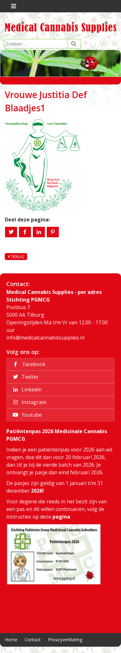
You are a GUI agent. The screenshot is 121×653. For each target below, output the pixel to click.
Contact (33, 640)
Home (11, 640)
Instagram (28, 402)
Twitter (25, 376)
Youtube (26, 414)
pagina (61, 516)
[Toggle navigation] (13, 6)
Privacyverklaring (65, 640)
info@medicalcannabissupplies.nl (45, 337)
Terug (16, 256)
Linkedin (26, 389)
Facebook (28, 364)
